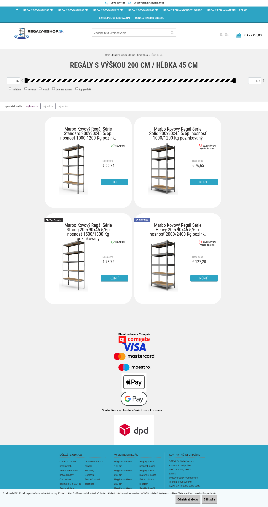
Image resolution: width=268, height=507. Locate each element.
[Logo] (39, 33)
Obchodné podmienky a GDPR (70, 479)
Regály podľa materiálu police (147, 470)
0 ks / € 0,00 (253, 33)
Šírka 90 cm (142, 53)
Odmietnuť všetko (179, 499)
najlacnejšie (32, 104)
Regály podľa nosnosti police (147, 462)
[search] (172, 32)
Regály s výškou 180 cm (123, 462)
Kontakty (89, 468)
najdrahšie (48, 104)
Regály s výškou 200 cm (123, 53)
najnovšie (63, 104)
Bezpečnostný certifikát (92, 479)
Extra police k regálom (146, 479)
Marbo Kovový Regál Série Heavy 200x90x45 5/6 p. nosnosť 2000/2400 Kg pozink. (178, 224)
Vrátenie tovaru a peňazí (94, 462)
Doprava (89, 473)
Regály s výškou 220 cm (123, 479)
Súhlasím (206, 499)
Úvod (107, 53)
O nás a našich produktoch (68, 462)
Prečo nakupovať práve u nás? (69, 470)
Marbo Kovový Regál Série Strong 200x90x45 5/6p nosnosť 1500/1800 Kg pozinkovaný (88, 224)
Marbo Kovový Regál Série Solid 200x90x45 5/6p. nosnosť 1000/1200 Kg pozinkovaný (177, 128)
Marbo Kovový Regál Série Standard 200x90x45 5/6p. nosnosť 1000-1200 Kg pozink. (88, 128)
